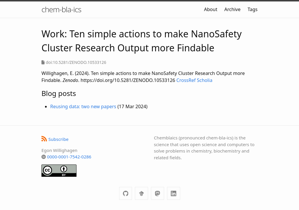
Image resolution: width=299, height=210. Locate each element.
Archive (232, 9)
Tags (253, 9)
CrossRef (186, 80)
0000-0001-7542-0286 (69, 157)
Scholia (204, 80)
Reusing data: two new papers (83, 106)
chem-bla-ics (61, 9)
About (210, 9)
